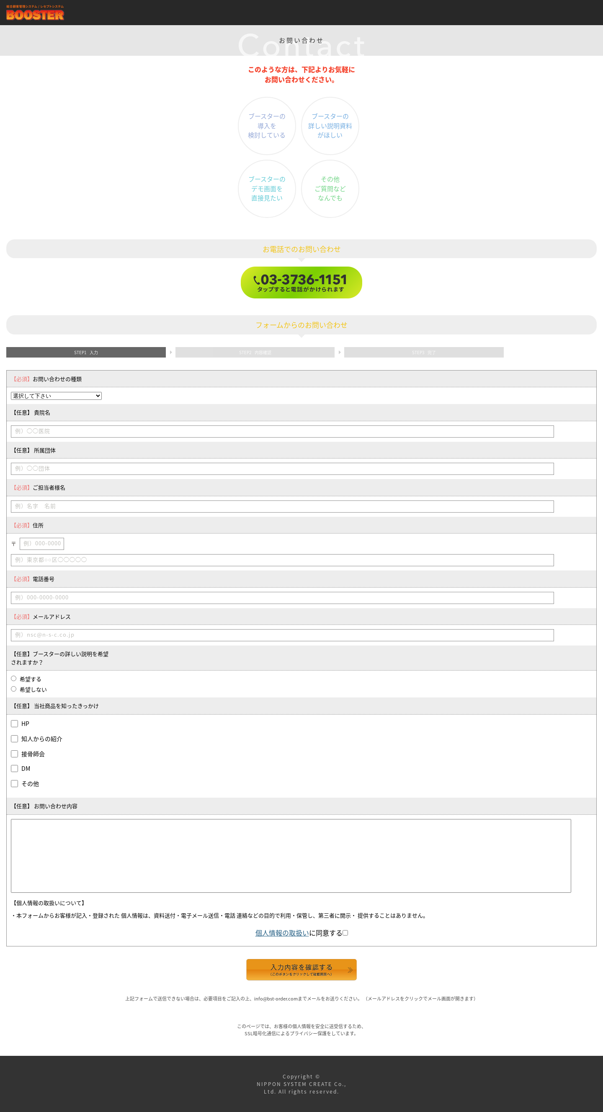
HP (25, 723)
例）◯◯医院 (32, 431)
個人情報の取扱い (282, 933)
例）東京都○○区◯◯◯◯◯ (51, 559)
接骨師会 (33, 753)
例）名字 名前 (35, 506)
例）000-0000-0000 (42, 597)
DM (25, 768)
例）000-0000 (42, 543)
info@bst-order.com (276, 998)
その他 (30, 783)
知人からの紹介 (41, 738)
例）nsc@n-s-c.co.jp (45, 634)
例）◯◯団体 (32, 468)
